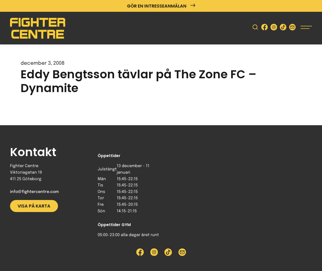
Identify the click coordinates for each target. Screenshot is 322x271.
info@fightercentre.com (34, 192)
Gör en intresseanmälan (161, 6)
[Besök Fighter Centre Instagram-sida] (274, 28)
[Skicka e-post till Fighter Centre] (292, 28)
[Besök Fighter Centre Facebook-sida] (264, 28)
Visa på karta (34, 206)
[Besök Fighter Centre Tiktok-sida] (283, 28)
